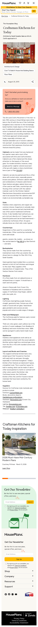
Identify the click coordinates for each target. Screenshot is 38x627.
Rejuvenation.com (15, 404)
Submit (30, 502)
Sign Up (19, 559)
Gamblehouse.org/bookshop (12, 397)
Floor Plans (8, 74)
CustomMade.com (16, 393)
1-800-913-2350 (13, 112)
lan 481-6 (21, 241)
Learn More (6, 468)
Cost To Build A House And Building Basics (19, 70)
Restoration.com (16, 400)
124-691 (19, 170)
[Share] (33, 82)
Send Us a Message (13, 106)
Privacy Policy (14, 510)
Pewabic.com (10, 406)
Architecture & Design (11, 67)
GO (34, 11)
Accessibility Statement (19, 623)
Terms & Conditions (20, 508)
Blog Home (5, 16)
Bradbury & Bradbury (17, 409)
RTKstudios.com (21, 406)
